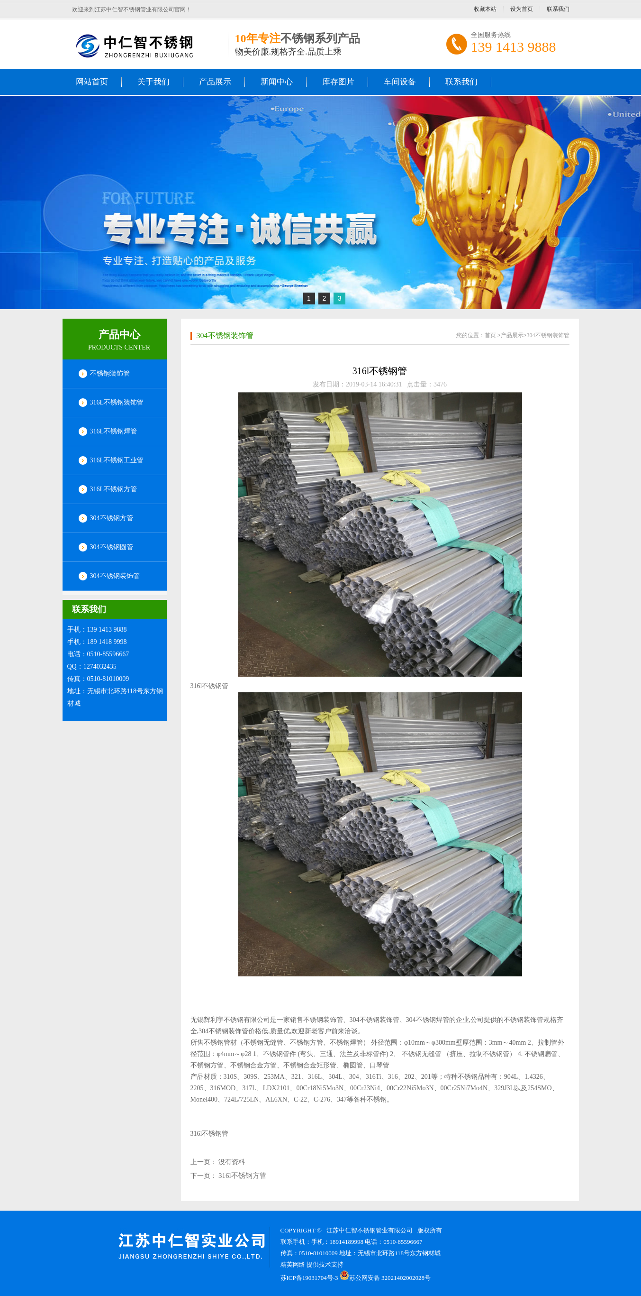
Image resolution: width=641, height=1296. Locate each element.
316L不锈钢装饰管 (117, 402)
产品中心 (119, 334)
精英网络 (292, 1264)
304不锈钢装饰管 (115, 575)
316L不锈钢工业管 (117, 460)
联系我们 (558, 9)
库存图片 (338, 81)
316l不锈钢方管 (242, 1175)
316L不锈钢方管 (113, 489)
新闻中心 (277, 81)
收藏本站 (485, 9)
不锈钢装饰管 (110, 373)
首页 (490, 335)
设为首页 (521, 9)
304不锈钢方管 (111, 518)
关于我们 (153, 81)
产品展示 (215, 81)
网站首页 (92, 81)
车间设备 (400, 81)
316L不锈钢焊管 (113, 431)
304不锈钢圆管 (111, 547)
